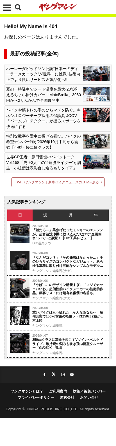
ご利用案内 (58, 391)
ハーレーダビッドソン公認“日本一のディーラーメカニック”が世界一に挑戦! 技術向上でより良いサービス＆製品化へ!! (43, 74)
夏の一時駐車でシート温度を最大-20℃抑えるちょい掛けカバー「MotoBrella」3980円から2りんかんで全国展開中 (43, 94)
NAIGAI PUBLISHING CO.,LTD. (53, 409)
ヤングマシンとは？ (26, 391)
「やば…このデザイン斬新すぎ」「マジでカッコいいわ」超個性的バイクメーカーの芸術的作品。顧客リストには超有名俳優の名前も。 (67, 289)
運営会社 (67, 397)
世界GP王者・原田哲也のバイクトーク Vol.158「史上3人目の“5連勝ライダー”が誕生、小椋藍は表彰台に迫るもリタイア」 (43, 162)
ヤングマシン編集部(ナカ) (52, 270)
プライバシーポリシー (36, 397)
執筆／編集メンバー (89, 391)
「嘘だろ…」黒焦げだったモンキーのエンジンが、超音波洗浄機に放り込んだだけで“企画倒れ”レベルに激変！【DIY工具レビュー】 (67, 234)
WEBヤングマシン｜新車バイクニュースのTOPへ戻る (58, 182)
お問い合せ (89, 397)
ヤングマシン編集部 (47, 325)
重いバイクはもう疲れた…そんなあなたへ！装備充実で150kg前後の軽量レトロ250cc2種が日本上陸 (68, 316)
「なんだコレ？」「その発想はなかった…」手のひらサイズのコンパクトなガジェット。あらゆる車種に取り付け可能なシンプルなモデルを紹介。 (67, 262)
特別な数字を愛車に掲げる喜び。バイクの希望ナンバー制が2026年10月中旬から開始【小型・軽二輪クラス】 (43, 141)
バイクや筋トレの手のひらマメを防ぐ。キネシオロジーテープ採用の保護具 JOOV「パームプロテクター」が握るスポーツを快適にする (43, 118)
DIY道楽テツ (41, 243)
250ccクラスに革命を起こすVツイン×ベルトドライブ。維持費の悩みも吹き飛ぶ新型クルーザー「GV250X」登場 (67, 344)
